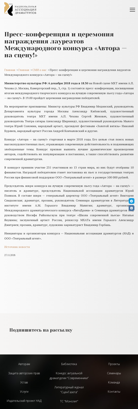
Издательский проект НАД (24, 401)
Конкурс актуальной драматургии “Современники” (69, 375)
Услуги (24, 392)
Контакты (114, 392)
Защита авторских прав (24, 373)
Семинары (114, 373)
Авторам (24, 364)
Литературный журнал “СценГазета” (69, 389)
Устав (24, 382)
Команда (114, 382)
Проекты (114, 364)
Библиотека (69, 364)
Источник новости (17, 247)
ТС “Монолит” (69, 401)
